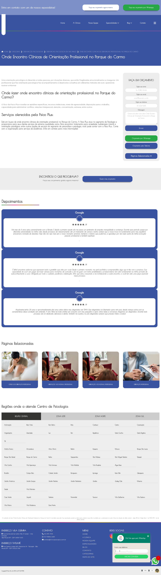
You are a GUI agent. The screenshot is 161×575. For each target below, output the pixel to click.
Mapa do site (88, 557)
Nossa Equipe (93, 23)
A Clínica (76, 23)
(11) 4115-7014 (47, 534)
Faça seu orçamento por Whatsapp (141, 7)
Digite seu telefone (141, 102)
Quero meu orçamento (107, 179)
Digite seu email (141, 94)
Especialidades (111, 23)
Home (62, 23)
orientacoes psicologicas (33, 51)
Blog (128, 23)
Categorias (15, 51)
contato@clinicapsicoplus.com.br (54, 540)
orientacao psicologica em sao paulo (61, 51)
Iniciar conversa (131, 556)
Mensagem (141, 110)
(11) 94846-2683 (48, 537)
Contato (143, 23)
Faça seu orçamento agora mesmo (101, 7)
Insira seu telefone (120, 547)
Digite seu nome (141, 86)
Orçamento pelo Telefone (141, 146)
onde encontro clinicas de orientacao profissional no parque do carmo (108, 51)
